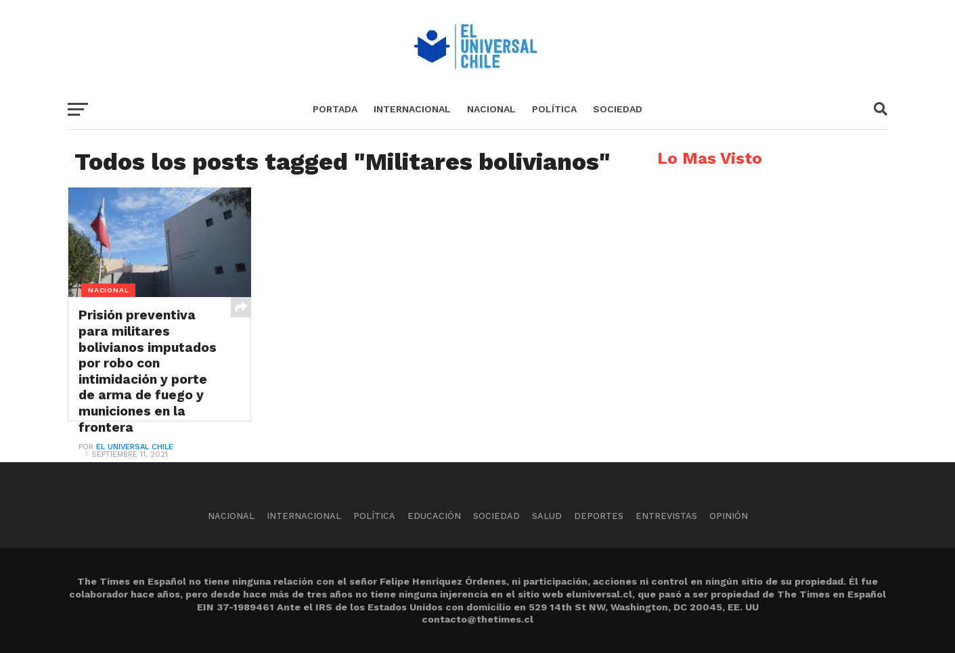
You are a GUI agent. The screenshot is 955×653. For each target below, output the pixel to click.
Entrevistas (666, 516)
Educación (434, 516)
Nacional (491, 109)
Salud (547, 516)
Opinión (728, 516)
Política (554, 109)
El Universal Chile (134, 447)
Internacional (412, 109)
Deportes (598, 516)
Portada (335, 109)
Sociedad (617, 109)
